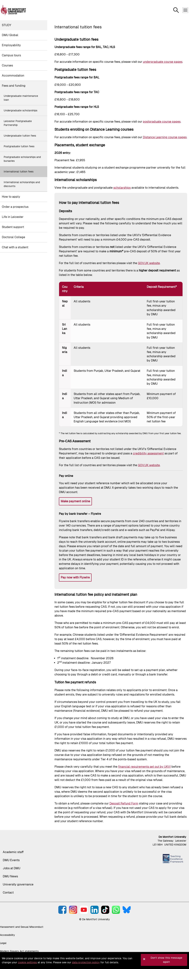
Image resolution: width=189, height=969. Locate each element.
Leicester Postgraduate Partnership (18, 123)
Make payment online (75, 501)
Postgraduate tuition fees (19, 146)
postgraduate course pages (162, 121)
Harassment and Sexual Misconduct (21, 926)
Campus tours (11, 55)
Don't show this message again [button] (166, 959)
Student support (13, 227)
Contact (8, 892)
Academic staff (13, 852)
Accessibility (7, 934)
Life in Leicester (12, 217)
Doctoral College (13, 237)
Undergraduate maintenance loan (21, 97)
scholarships (122, 187)
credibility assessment (148, 453)
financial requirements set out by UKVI (144, 766)
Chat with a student (15, 247)
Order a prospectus (15, 207)
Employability (11, 45)
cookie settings (27, 962)
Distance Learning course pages (165, 137)
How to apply (11, 196)
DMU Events (11, 860)
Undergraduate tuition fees (20, 135)
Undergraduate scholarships (20, 110)
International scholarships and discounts (22, 184)
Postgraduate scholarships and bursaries (22, 159)
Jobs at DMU (11, 868)
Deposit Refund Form (123, 803)
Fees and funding (13, 85)
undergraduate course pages (162, 61)
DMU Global (10, 35)
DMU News (10, 876)
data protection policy (86, 962)
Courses (7, 65)
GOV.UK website (149, 263)
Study (6, 25)
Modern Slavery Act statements (19, 951)
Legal (3, 943)
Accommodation (13, 75)
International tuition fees (18, 171)
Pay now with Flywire (75, 577)
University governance (18, 884)
